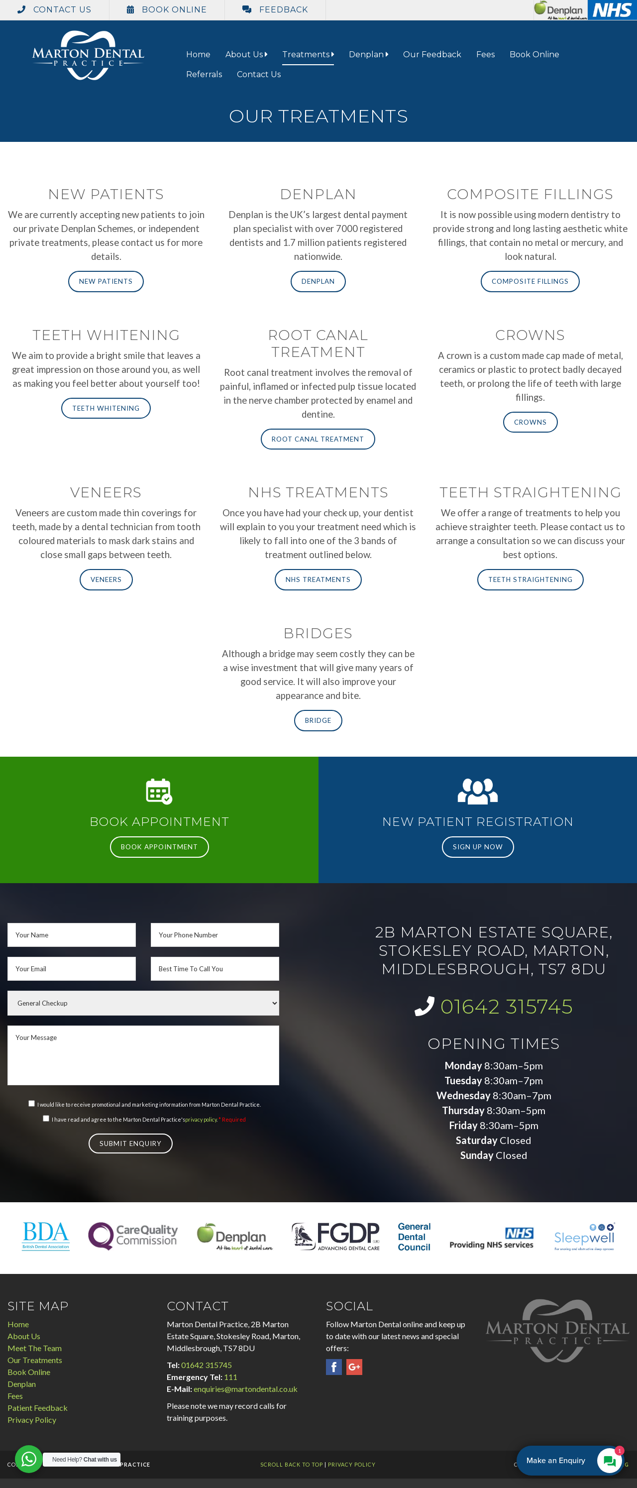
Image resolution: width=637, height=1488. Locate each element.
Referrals (204, 74)
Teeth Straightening (530, 579)
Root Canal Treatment (318, 439)
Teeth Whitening (106, 408)
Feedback (275, 9)
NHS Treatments (318, 579)
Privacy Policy (31, 1419)
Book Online (167, 9)
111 (230, 1376)
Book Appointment (159, 847)
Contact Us (54, 9)
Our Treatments (34, 1360)
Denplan (368, 54)
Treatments (308, 54)
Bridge (318, 720)
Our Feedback (432, 54)
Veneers (106, 579)
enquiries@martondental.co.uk (246, 1388)
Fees (485, 54)
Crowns (530, 422)
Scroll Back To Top (291, 1464)
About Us (246, 54)
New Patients (106, 281)
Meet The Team (34, 1348)
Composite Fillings (530, 281)
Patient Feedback (37, 1407)
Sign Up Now (478, 847)
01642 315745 (506, 1006)
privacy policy (200, 1119)
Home (198, 54)
